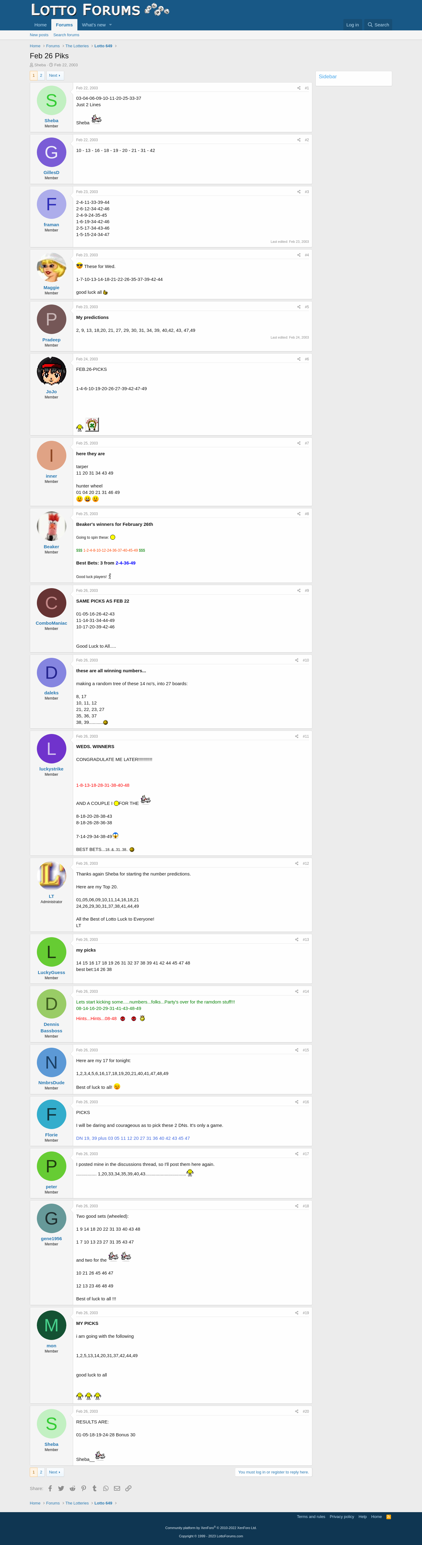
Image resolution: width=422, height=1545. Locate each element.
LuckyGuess (51, 972)
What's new (94, 24)
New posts (39, 35)
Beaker (51, 546)
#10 (306, 660)
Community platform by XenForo (211, 1528)
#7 (307, 443)
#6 (307, 359)
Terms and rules (311, 1516)
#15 (306, 1050)
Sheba (40, 65)
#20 (306, 1411)
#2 (307, 140)
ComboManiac (51, 623)
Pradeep (51, 339)
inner (51, 476)
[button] (110, 24)
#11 (306, 736)
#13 (306, 939)
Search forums (66, 35)
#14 (306, 991)
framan (51, 224)
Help (363, 1516)
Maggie (52, 287)
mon (52, 1345)
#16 (306, 1102)
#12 (306, 863)
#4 (307, 255)
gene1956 (51, 1238)
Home (40, 24)
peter (51, 1186)
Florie (51, 1134)
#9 (307, 590)
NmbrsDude (51, 1082)
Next (53, 75)
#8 (307, 514)
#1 (307, 88)
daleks (51, 692)
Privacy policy (342, 1516)
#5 (307, 307)
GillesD (52, 172)
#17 (306, 1154)
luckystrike (51, 768)
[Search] (378, 24)
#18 (306, 1206)
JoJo (51, 391)
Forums (64, 24)
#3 (307, 192)
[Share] (299, 88)
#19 (306, 1313)
